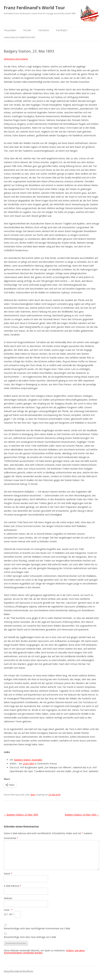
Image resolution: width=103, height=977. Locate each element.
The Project (62, 30)
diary (33, 794)
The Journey (10, 30)
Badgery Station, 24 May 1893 (82, 814)
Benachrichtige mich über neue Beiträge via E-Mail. (30, 937)
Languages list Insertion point (19, 37)
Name (8, 873)
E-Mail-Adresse (12, 885)
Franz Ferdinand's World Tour (34, 8)
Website (8, 898)
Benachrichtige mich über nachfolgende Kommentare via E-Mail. (37, 928)
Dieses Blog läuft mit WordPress (18, 971)
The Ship (27, 30)
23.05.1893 (28, 763)
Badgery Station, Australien (28, 759)
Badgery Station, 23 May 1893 (21, 814)
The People (43, 30)
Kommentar (11, 838)
